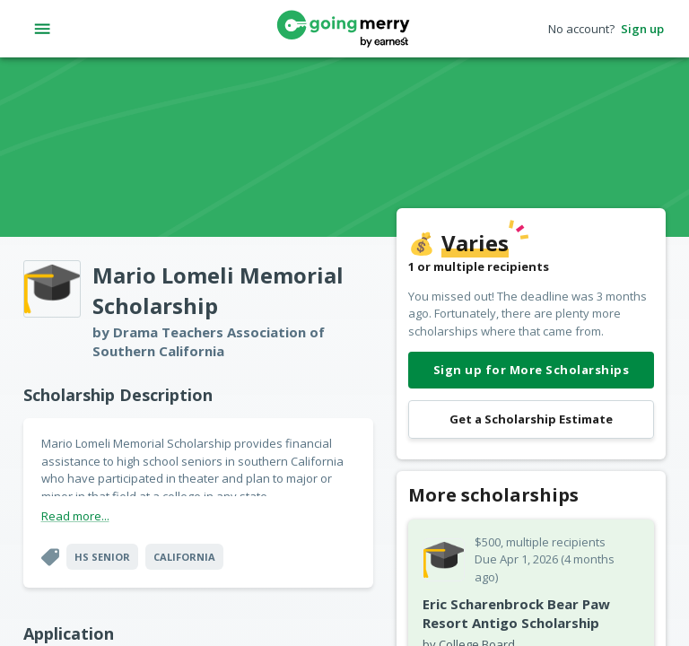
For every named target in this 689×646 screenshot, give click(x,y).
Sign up (642, 29)
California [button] (184, 556)
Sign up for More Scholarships (531, 370)
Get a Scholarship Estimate (531, 419)
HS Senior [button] (102, 556)
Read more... (75, 516)
